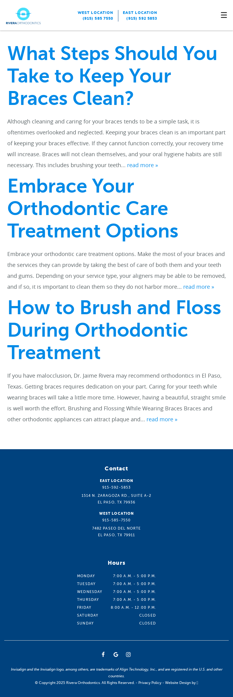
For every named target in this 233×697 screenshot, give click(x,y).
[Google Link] (116, 654)
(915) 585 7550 (98, 18)
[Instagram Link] (128, 654)
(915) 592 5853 (141, 18)
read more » (142, 165)
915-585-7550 (116, 520)
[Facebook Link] (103, 654)
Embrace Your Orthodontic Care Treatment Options (92, 208)
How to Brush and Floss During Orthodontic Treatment (114, 330)
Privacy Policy (149, 683)
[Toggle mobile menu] (224, 15)
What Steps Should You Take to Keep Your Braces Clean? (112, 75)
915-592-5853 (116, 487)
